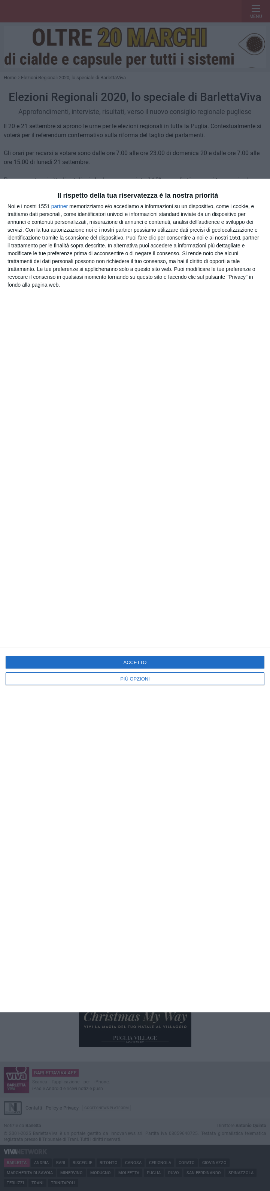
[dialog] (135, 595)
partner (59, 206)
